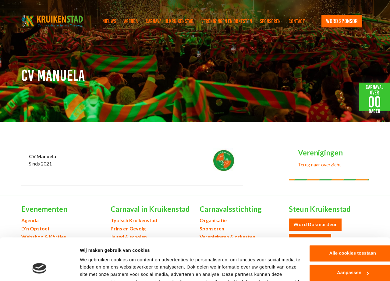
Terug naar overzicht (319, 164)
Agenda (131, 21)
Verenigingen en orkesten (226, 21)
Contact (297, 21)
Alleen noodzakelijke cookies (339, 255)
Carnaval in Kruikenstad (169, 21)
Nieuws (109, 21)
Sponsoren (270, 21)
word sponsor (342, 21)
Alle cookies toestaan (339, 216)
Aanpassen (339, 236)
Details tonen (94, 269)
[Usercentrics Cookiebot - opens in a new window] (39, 269)
